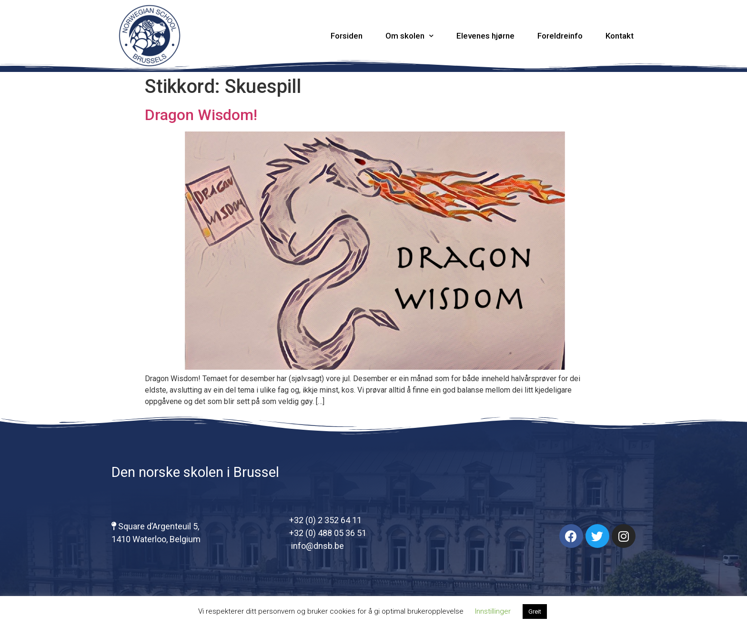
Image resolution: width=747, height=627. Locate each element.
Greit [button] (534, 611)
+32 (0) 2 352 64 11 (325, 520)
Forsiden (347, 35)
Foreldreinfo (560, 35)
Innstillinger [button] (493, 611)
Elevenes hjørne (485, 35)
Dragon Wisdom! (201, 115)
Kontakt (620, 35)
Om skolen (409, 36)
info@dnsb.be (316, 546)
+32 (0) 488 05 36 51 (327, 533)
